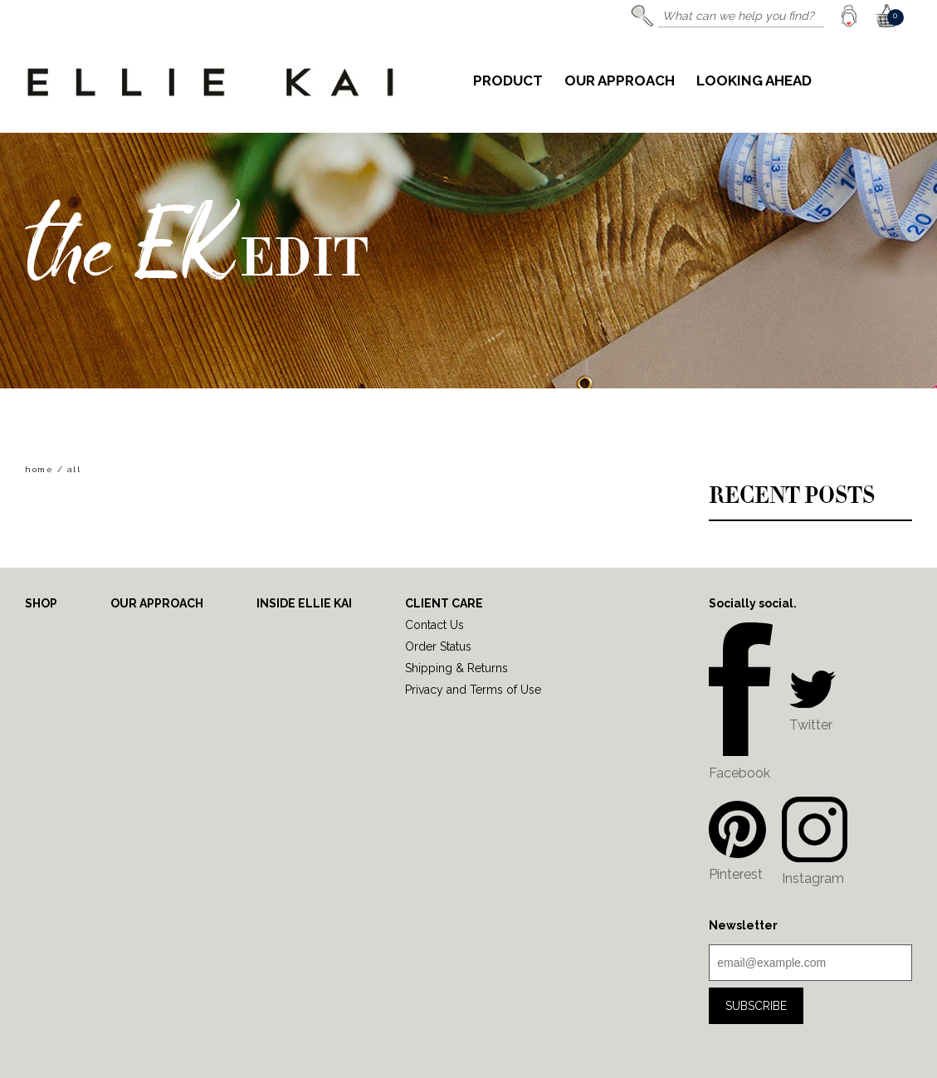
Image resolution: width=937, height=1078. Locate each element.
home (39, 469)
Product (508, 81)
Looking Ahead (754, 81)
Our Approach (619, 81)
